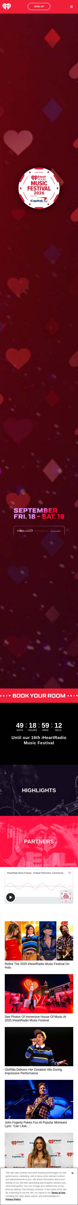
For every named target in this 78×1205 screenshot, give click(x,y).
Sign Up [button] (39, 6)
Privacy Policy (13, 1199)
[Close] (72, 1173)
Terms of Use (58, 1192)
